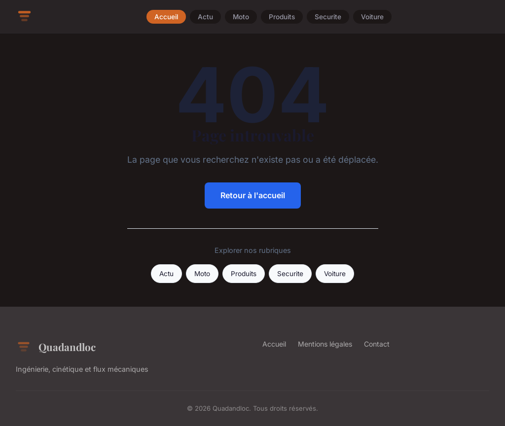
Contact (377, 344)
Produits (282, 17)
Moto (241, 17)
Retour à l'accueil (252, 195)
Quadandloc (56, 347)
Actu (205, 17)
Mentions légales (325, 344)
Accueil (166, 17)
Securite (328, 17)
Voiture (372, 17)
